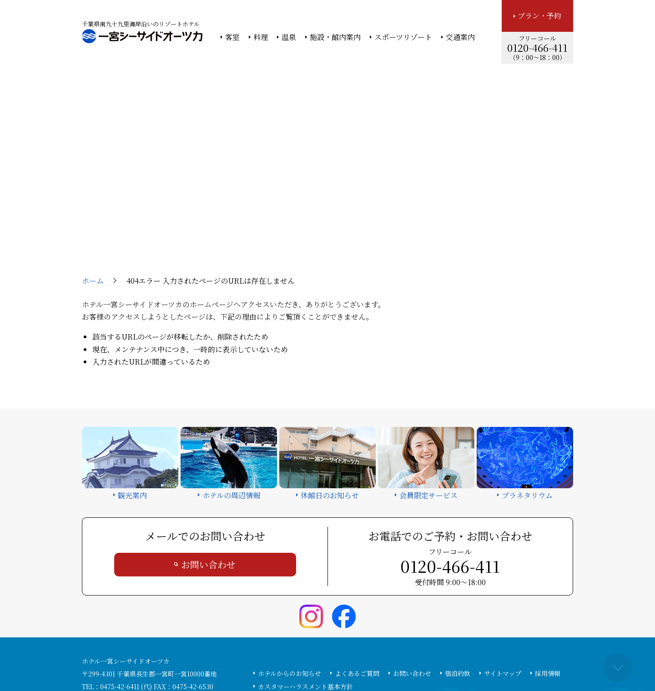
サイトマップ (502, 596)
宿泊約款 (457, 596)
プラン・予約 (539, 15)
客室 (232, 37)
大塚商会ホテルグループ (261, 659)
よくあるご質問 (357, 596)
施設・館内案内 (335, 37)
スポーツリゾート (403, 37)
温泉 (289, 37)
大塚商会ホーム (201, 659)
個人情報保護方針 (401, 659)
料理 (260, 37)
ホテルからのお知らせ (289, 596)
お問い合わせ (208, 487)
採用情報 (547, 596)
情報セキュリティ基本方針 (335, 659)
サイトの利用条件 (457, 659)
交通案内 (460, 37)
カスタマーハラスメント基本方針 (305, 609)
